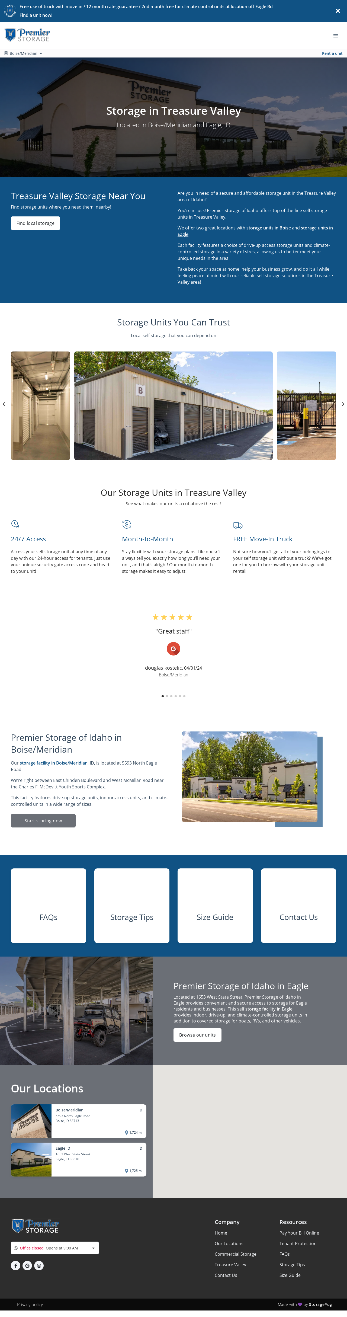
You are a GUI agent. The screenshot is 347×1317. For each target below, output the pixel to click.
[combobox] (55, 1248)
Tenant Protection (298, 1243)
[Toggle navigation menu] (338, 35)
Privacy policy (30, 1305)
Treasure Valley (230, 1265)
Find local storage (35, 223)
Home (221, 1233)
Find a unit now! (36, 15)
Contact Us (226, 1275)
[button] (163, 696)
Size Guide (290, 1275)
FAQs (284, 1254)
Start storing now (43, 821)
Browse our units (197, 1035)
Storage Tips (292, 1265)
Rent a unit (332, 53)
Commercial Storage (235, 1254)
